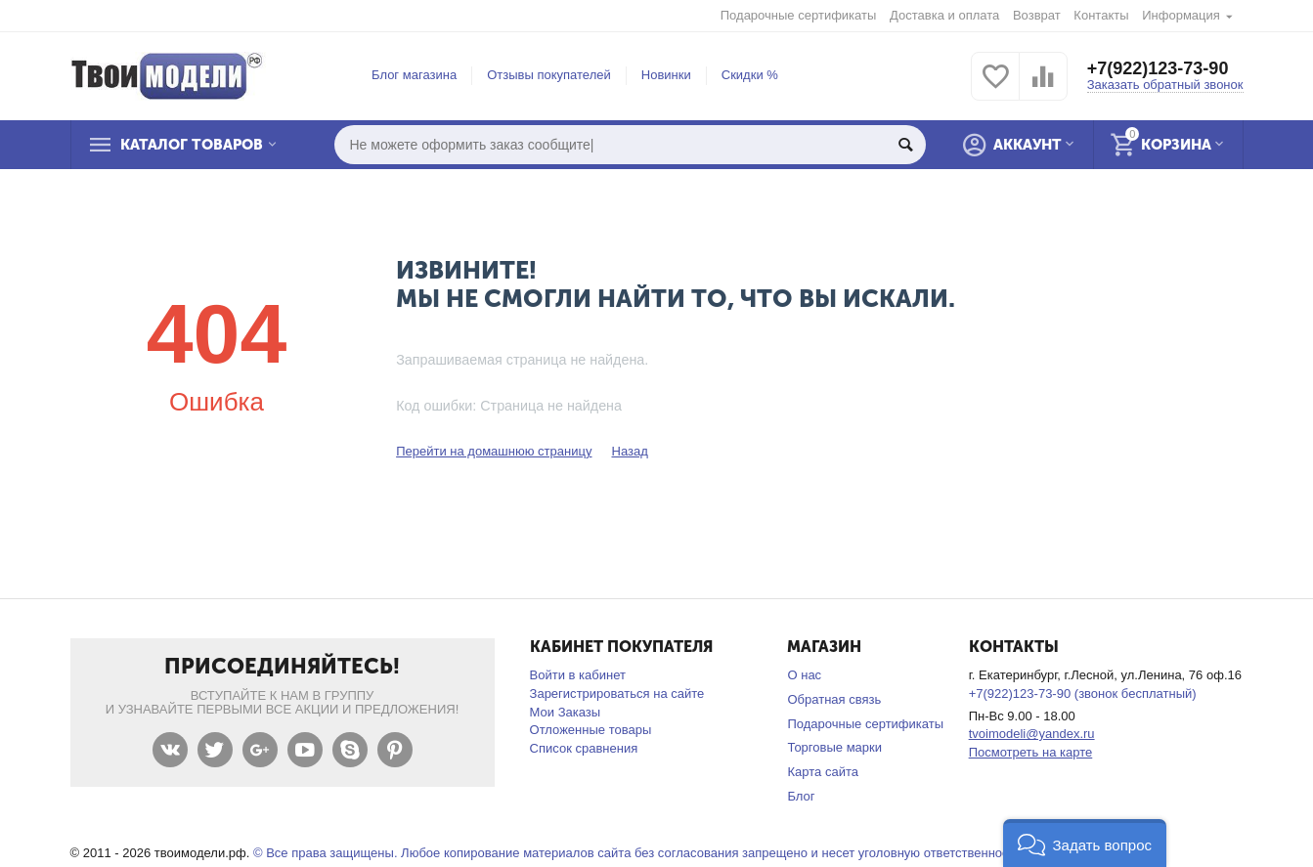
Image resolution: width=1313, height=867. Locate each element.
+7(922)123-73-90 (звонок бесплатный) (1083, 693)
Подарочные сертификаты (799, 15)
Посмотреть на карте (1031, 752)
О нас (804, 675)
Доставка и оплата (944, 15)
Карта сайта (822, 771)
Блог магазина (414, 74)
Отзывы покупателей (549, 74)
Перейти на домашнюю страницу (493, 451)
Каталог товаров (191, 144)
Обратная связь (834, 699)
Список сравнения (584, 748)
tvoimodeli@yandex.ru (1032, 733)
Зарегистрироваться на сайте (617, 693)
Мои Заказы (565, 712)
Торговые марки (834, 747)
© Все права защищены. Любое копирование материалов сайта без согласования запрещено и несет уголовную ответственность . (641, 852)
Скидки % (750, 74)
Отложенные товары (591, 729)
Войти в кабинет (578, 675)
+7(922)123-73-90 (1158, 68)
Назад (629, 451)
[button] (1084, 843)
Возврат (1037, 15)
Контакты (1100, 15)
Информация (1181, 15)
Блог (800, 796)
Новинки (666, 74)
